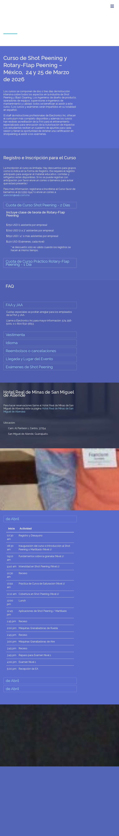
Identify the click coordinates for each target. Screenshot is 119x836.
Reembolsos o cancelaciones (31, 351)
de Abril (12, 519)
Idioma (12, 343)
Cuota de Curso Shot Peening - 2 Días (38, 205)
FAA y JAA (14, 305)
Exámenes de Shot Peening (29, 367)
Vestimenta (15, 335)
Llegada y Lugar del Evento (29, 359)
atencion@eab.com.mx (16, 192)
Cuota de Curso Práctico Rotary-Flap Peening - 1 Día (37, 263)
